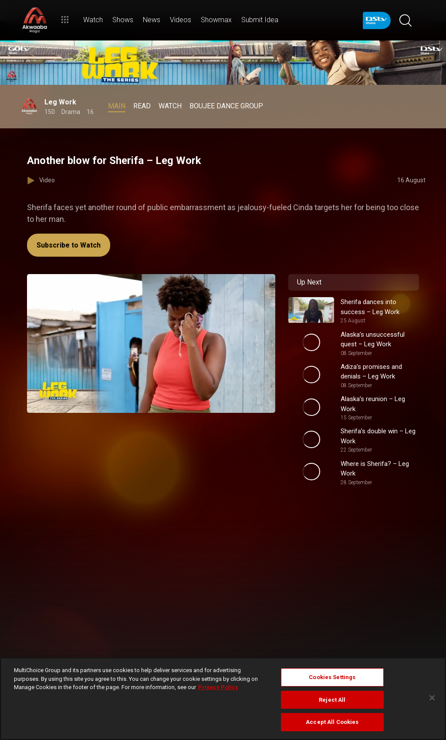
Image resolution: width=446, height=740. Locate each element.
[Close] (432, 697)
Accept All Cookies (332, 722)
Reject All (332, 699)
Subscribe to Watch (69, 245)
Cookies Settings (332, 677)
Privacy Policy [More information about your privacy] (218, 687)
